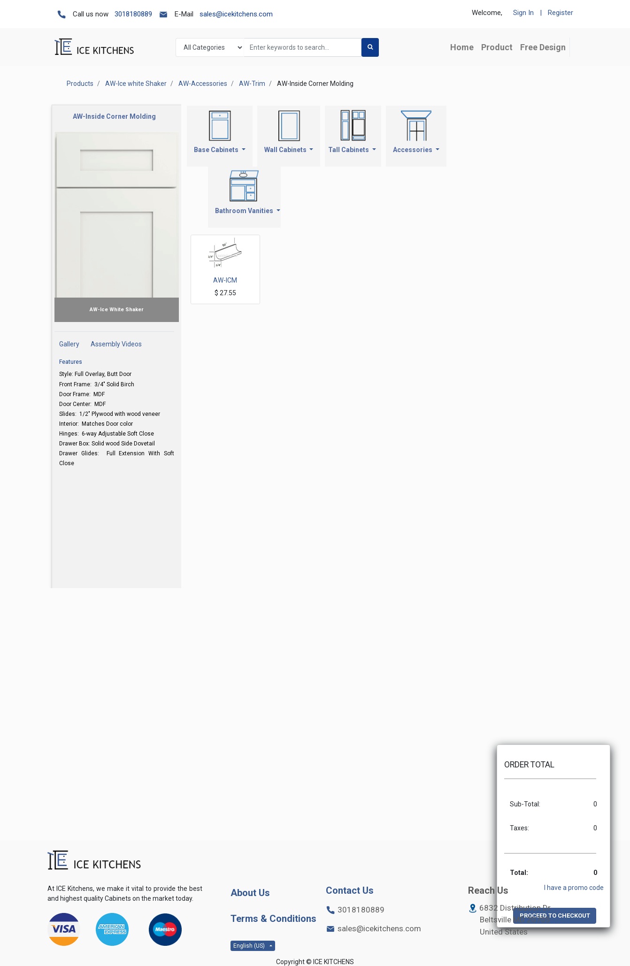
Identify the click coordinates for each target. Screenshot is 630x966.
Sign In (523, 12)
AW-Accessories (202, 83)
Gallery (69, 344)
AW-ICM (225, 280)
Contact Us (350, 890)
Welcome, (487, 12)
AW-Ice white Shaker (136, 83)
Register (560, 12)
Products (80, 83)
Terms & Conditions (273, 918)
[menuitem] (461, 47)
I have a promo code (574, 887)
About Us (250, 892)
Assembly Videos (116, 344)
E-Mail (184, 14)
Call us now (90, 14)
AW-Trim (252, 83)
